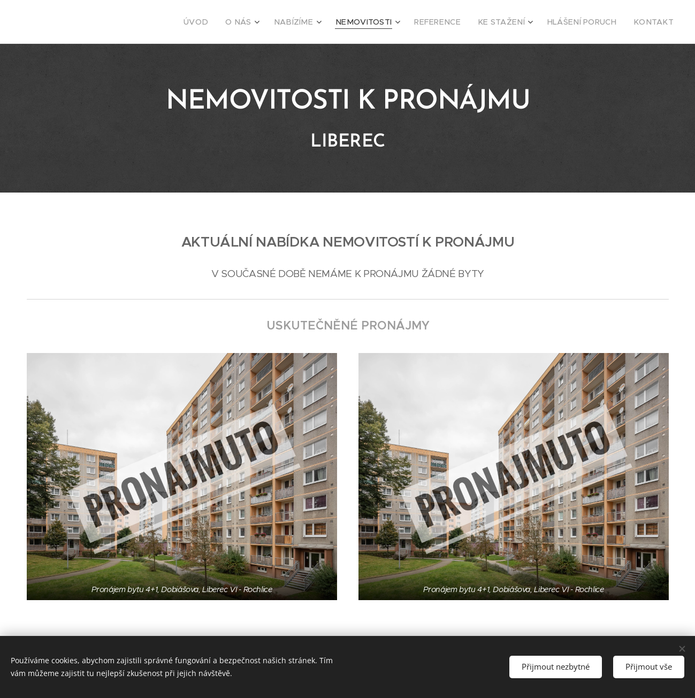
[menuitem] (233, 22)
